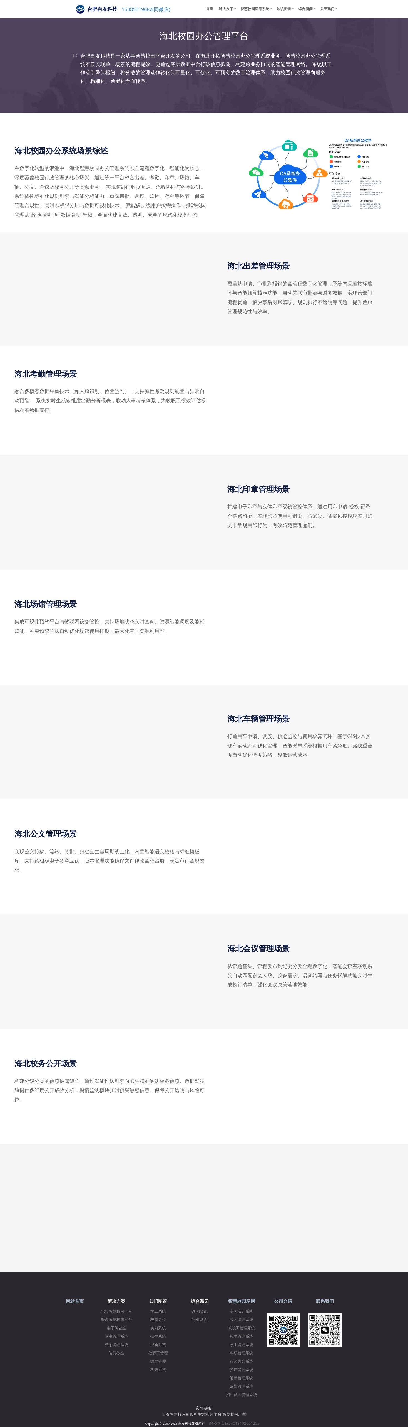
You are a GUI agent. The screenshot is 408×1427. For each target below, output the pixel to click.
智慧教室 (116, 1353)
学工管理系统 (241, 1345)
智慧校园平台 (210, 1414)
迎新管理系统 (241, 1378)
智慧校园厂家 (234, 1414)
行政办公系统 (241, 1361)
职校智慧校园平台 (116, 1311)
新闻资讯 (200, 1311)
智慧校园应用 (241, 1301)
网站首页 (75, 1301)
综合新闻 (305, 8)
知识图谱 (284, 8)
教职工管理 (158, 1353)
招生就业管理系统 (241, 1395)
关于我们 (327, 8)
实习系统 (158, 1328)
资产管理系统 (241, 1370)
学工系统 (158, 1311)
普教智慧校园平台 (116, 1320)
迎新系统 (158, 1345)
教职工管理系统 (241, 1328)
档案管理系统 (116, 1345)
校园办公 (158, 1320)
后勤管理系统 (241, 1386)
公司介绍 (283, 1301)
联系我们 (325, 1301)
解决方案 (226, 8)
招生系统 (158, 1336)
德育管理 (158, 1361)
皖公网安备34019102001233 (236, 1423)
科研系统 (158, 1370)
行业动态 (200, 1320)
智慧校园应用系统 (254, 8)
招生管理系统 (241, 1336)
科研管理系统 (241, 1353)
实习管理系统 (241, 1320)
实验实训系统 (241, 1311)
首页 (209, 8)
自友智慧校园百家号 (179, 1414)
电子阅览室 (116, 1328)
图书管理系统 (116, 1336)
